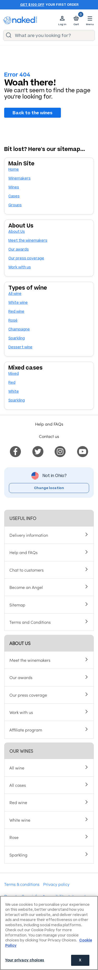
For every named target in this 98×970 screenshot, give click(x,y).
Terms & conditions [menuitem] (21, 884)
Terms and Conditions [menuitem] (30, 622)
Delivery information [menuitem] (28, 535)
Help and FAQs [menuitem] (23, 552)
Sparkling (16, 338)
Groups (15, 205)
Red (11, 382)
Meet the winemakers (27, 240)
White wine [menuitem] (19, 820)
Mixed (13, 373)
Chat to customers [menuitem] (26, 570)
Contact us (49, 436)
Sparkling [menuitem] (18, 855)
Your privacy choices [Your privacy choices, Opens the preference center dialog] (24, 960)
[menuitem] (15, 451)
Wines (13, 187)
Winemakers (19, 178)
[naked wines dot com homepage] (20, 20)
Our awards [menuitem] (20, 677)
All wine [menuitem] (16, 768)
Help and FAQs (49, 424)
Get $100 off (32, 5)
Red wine (16, 311)
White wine (18, 302)
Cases (14, 196)
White (13, 391)
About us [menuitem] (19, 643)
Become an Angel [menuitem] (26, 587)
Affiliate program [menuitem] (25, 730)
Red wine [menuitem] (18, 802)
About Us (16, 231)
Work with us (19, 267)
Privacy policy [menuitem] (56, 884)
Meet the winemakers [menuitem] (29, 660)
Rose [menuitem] (14, 837)
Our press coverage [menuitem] (28, 695)
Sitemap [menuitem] (17, 605)
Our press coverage (26, 258)
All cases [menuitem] (17, 785)
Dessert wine (20, 347)
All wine (14, 293)
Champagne (19, 329)
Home (13, 169)
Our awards (18, 249)
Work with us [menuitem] (21, 712)
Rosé (13, 320)
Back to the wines (33, 113)
